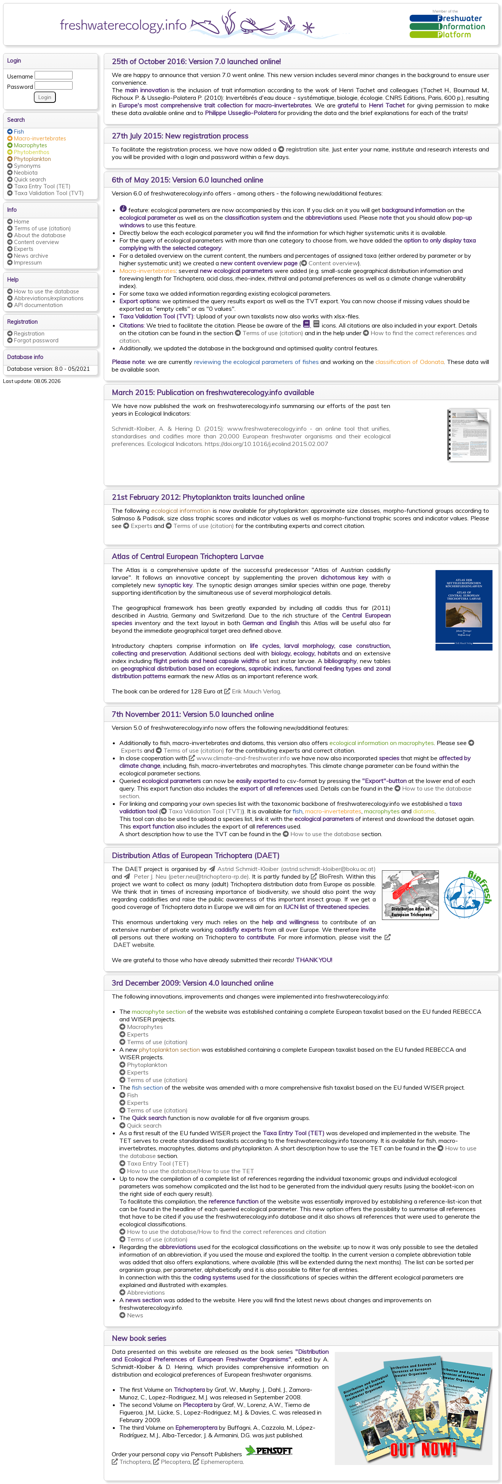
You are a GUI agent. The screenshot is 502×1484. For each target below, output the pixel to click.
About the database (36, 235)
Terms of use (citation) (269, 333)
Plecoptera (171, 1461)
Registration (25, 333)
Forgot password (33, 340)
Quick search (140, 1125)
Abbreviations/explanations (45, 298)
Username (20, 75)
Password (20, 85)
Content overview (329, 263)
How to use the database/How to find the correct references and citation (222, 1231)
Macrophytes (141, 1026)
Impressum (24, 262)
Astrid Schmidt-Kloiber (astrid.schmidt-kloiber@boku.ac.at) (292, 869)
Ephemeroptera (218, 1461)
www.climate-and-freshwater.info (239, 758)
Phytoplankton (143, 1064)
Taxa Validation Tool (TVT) (201, 811)
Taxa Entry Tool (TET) (154, 1163)
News (131, 1315)
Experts (137, 525)
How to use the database (321, 834)
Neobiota (22, 172)
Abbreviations (142, 1292)
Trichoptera (131, 1461)
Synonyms (24, 165)
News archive (27, 255)
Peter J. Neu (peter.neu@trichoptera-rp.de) (186, 876)
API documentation (35, 305)
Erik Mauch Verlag (252, 691)
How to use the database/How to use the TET (186, 1171)
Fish (128, 1095)
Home (18, 221)
